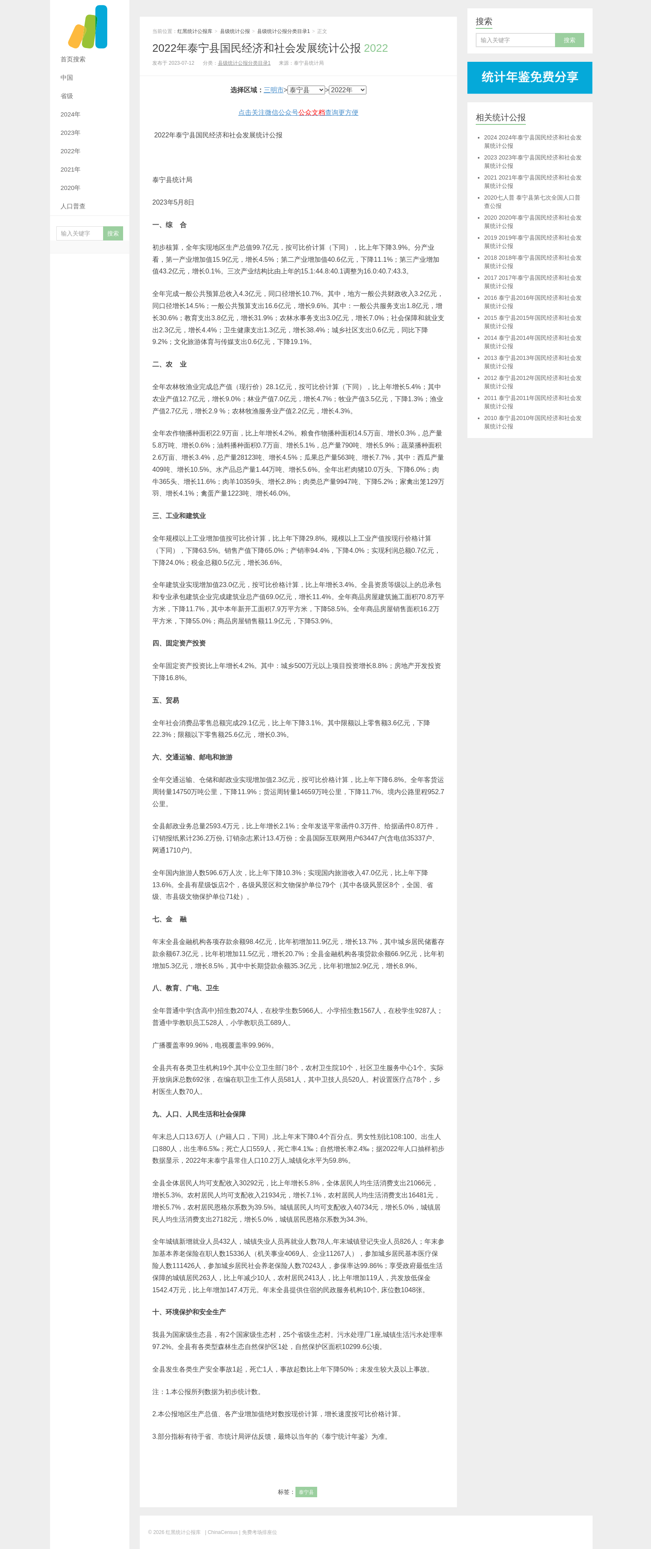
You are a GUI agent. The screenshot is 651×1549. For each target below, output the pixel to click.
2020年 (71, 187)
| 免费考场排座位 (257, 1532)
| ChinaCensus (221, 1532)
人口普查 (73, 206)
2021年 (71, 169)
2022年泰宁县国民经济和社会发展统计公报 (270, 48)
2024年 (71, 114)
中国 (67, 77)
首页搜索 (73, 59)
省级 (67, 95)
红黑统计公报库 (89, 25)
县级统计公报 (235, 31)
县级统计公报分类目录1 (283, 31)
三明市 (274, 90)
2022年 (71, 150)
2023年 (71, 132)
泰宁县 (306, 1492)
